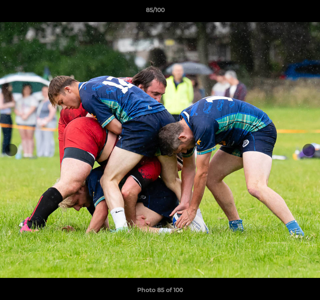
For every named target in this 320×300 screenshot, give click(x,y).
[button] (290, 12)
